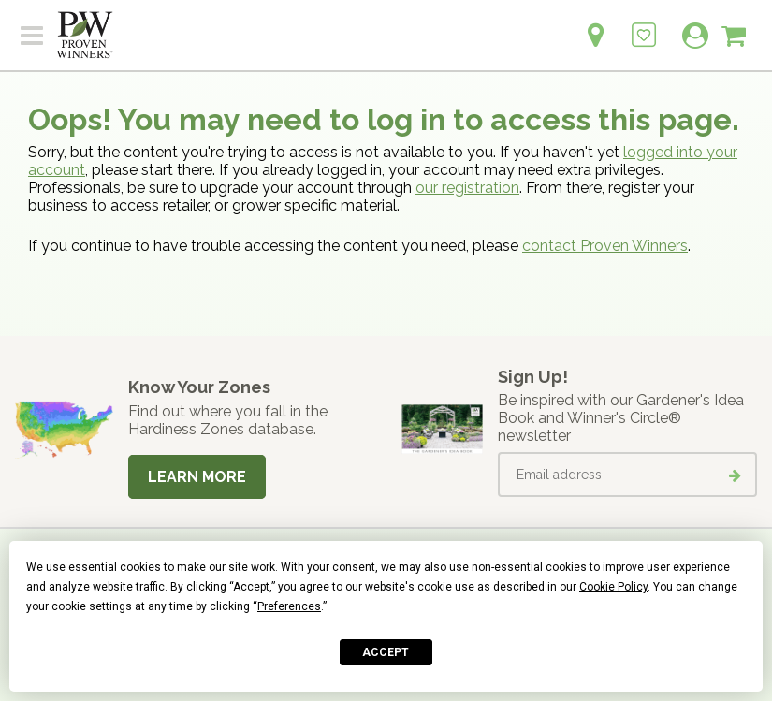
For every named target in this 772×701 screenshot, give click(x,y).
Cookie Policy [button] (613, 586)
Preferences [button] (289, 606)
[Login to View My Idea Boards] (643, 25)
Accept (385, 652)
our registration (467, 188)
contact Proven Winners (605, 246)
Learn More (197, 477)
